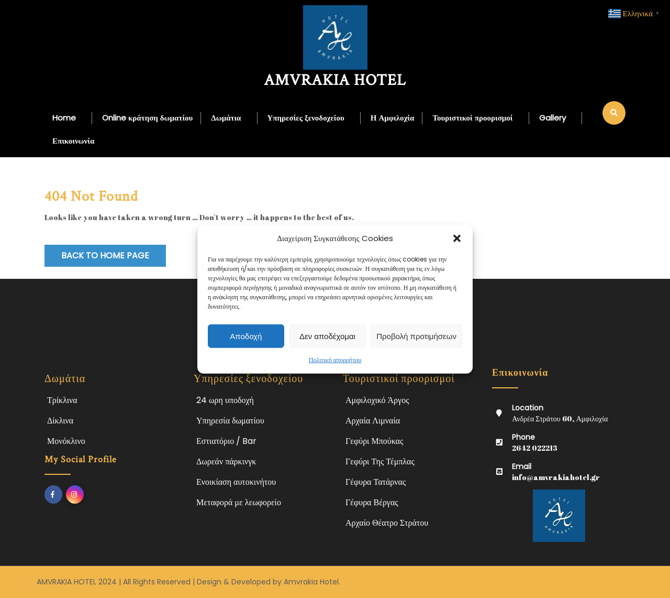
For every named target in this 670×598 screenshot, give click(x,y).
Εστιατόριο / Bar (226, 441)
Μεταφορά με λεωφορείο (238, 502)
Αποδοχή (246, 335)
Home (64, 117)
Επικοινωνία (73, 140)
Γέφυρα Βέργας (371, 502)
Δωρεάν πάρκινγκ (226, 461)
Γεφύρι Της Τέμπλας (380, 461)
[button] (457, 238)
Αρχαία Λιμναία (372, 421)
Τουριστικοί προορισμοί (472, 117)
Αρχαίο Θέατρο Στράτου (386, 523)
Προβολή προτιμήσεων (416, 335)
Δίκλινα (60, 421)
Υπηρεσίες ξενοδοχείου (305, 117)
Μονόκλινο (66, 441)
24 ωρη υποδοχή (225, 400)
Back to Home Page (105, 255)
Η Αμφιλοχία (393, 117)
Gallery (552, 117)
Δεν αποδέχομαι (327, 335)
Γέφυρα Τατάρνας (375, 482)
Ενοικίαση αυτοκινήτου (236, 482)
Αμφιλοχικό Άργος (377, 400)
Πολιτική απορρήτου (335, 359)
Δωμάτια (226, 117)
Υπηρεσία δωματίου (230, 421)
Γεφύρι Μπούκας (374, 441)
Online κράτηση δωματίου (147, 117)
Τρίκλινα (62, 400)
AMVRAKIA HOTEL (335, 80)
